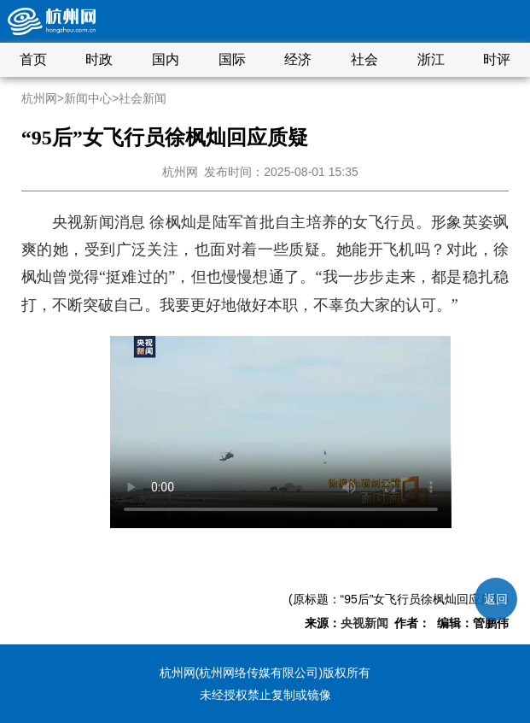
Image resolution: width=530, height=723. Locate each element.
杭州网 (39, 98)
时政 (99, 59)
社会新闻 (142, 98)
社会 (364, 59)
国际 (232, 59)
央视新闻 (364, 623)
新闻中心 (88, 98)
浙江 (431, 59)
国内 (165, 59)
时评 (496, 59)
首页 (33, 59)
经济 (298, 59)
